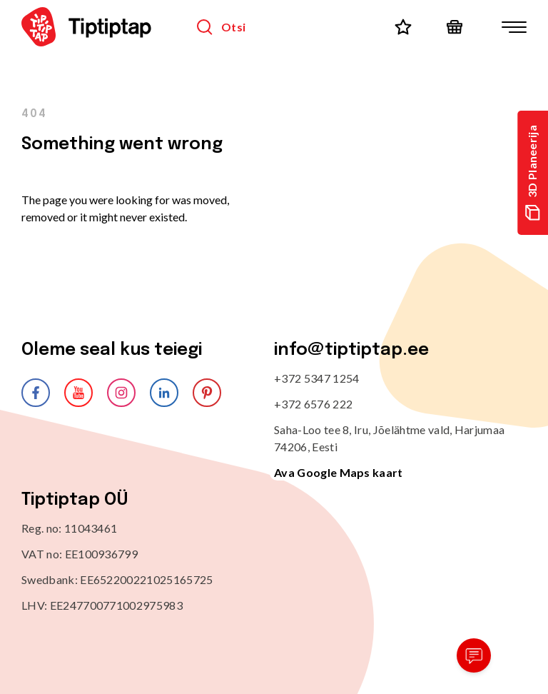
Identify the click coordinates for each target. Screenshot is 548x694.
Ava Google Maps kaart (338, 472)
